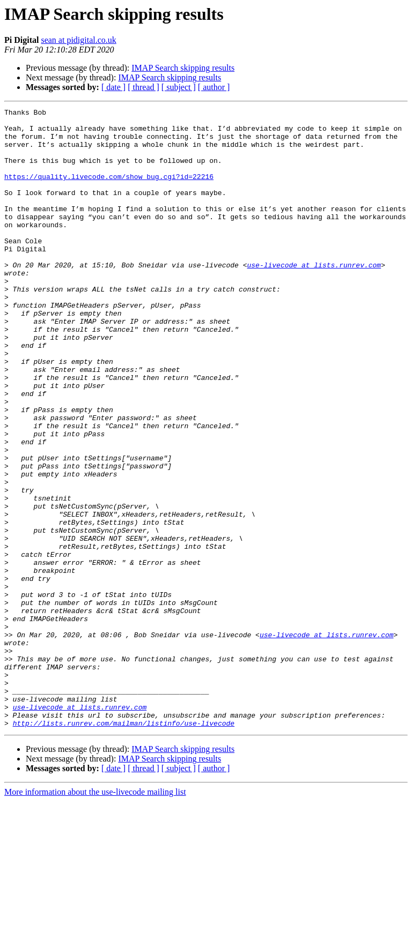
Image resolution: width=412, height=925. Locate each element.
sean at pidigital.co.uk (78, 39)
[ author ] (214, 87)
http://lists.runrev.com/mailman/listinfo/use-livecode (123, 847)
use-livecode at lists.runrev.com (314, 297)
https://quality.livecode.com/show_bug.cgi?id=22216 (109, 191)
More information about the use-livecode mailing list (95, 915)
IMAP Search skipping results (182, 67)
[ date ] (113, 87)
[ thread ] (143, 87)
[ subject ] (178, 87)
